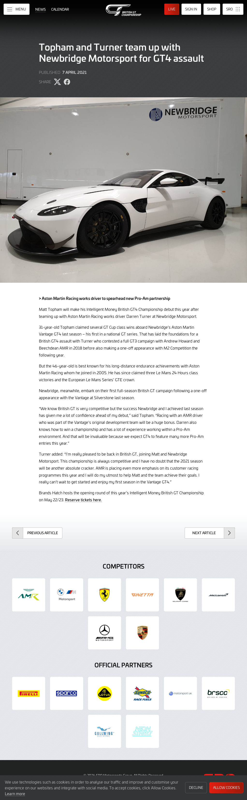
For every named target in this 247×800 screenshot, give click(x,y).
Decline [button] (196, 787)
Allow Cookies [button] (226, 787)
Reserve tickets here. (83, 499)
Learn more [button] (15, 793)
